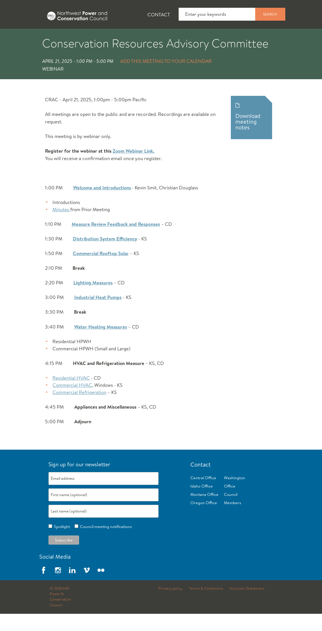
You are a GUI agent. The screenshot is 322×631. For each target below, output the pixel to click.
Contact (158, 14)
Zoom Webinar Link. (134, 168)
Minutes (61, 226)
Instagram (58, 587)
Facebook (43, 587)
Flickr (101, 587)
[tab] (17, 37)
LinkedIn (72, 587)
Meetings (210, 37)
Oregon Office (203, 520)
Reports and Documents (269, 37)
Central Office (203, 495)
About (22, 37)
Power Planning (160, 37)
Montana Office (204, 511)
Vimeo (86, 587)
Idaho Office (201, 503)
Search (270, 14)
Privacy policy (171, 605)
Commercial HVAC (72, 402)
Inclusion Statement (247, 605)
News (55, 37)
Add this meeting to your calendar (166, 78)
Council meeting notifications (105, 544)
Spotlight (61, 544)
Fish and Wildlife (102, 37)
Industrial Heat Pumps (98, 314)
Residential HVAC (71, 395)
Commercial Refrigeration (79, 409)
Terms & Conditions (206, 605)
